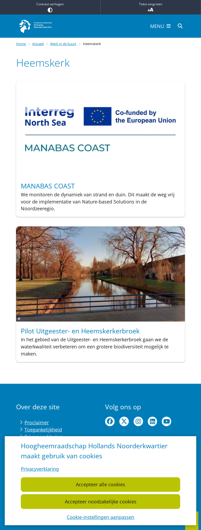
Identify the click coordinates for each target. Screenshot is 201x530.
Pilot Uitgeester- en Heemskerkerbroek (80, 330)
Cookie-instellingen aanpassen (100, 517)
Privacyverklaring (40, 469)
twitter (124, 421)
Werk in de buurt (63, 43)
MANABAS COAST (48, 185)
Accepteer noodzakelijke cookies (100, 501)
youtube (166, 421)
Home (21, 43)
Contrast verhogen (50, 7)
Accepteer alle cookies (100, 484)
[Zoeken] (180, 26)
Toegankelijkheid (43, 429)
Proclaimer (36, 422)
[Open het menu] (160, 26)
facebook (110, 421)
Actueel (38, 43)
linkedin (152, 421)
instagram (138, 421)
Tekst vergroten (151, 7)
